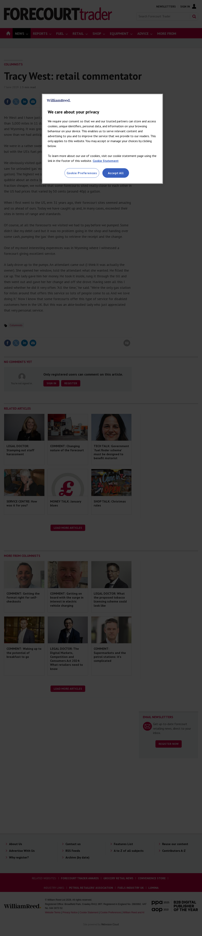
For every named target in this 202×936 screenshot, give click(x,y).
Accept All (116, 173)
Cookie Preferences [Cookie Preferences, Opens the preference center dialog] (82, 173)
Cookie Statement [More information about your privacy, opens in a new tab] (106, 161)
